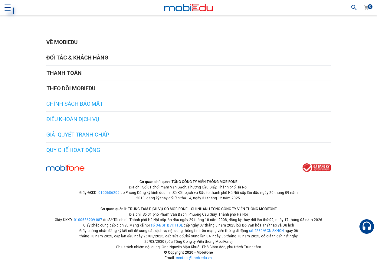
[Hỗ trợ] (366, 226)
